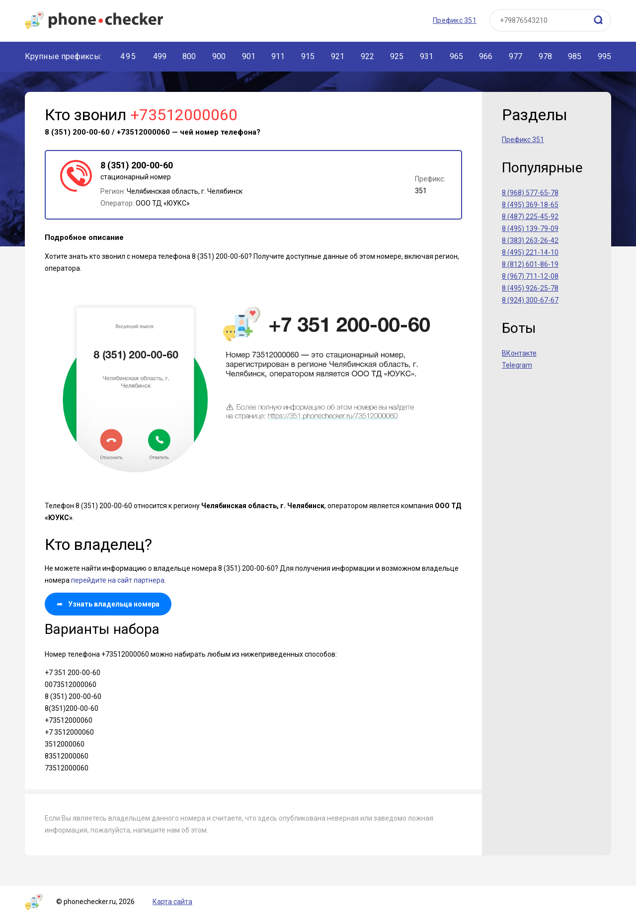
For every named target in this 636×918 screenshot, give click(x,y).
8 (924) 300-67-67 (530, 300)
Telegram (517, 365)
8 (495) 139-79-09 (530, 228)
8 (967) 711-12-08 (530, 276)
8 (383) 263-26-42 (530, 240)
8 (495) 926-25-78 (530, 288)
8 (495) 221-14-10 (530, 252)
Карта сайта (172, 902)
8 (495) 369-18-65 (530, 205)
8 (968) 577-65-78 (530, 193)
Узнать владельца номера (108, 604)
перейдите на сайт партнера (117, 580)
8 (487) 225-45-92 (530, 217)
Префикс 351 (455, 20)
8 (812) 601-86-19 (530, 264)
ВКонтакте (519, 353)
